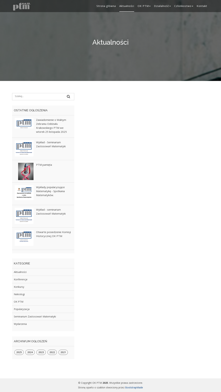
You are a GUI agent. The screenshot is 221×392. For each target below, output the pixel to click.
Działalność (162, 6)
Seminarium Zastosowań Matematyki (35, 316)
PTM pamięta (44, 164)
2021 (63, 352)
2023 (41, 352)
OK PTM (144, 6)
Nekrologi (19, 294)
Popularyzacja (22, 309)
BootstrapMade (134, 387)
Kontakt (202, 6)
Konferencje (20, 279)
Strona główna (106, 6)
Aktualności (126, 6)
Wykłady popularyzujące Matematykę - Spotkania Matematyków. (50, 191)
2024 (30, 352)
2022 (52, 352)
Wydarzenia (20, 324)
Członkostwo (183, 6)
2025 (19, 352)
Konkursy (19, 286)
